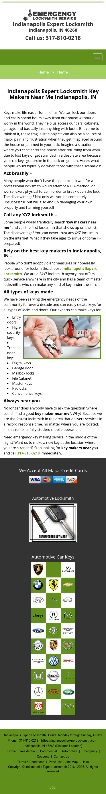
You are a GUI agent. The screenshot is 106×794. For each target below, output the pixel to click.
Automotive (69, 751)
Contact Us (61, 756)
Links (85, 762)
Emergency (89, 751)
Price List (55, 762)
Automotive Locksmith (53, 498)
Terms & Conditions (30, 762)
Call (53, 787)
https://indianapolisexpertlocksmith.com (69, 740)
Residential (28, 751)
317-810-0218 (63, 37)
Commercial (48, 751)
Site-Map (71, 762)
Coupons (43, 756)
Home (43, 72)
